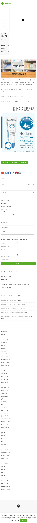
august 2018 (4, 396)
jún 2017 (3, 435)
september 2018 (5, 393)
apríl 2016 (4, 475)
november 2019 (5, 362)
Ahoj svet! (19, 300)
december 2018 (5, 385)
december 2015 (5, 486)
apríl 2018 (4, 407)
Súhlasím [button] (23, 520)
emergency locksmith (7, 308)
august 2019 (4, 368)
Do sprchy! (4, 279)
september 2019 (5, 365)
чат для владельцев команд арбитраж (12, 316)
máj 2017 (3, 438)
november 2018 (5, 387)
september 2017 (5, 427)
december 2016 (5, 452)
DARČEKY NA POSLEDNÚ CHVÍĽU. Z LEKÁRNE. (13, 282)
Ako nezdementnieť (6, 276)
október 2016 (4, 458)
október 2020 (4, 340)
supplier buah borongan (8, 304)
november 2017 (5, 421)
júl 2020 (3, 345)
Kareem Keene (5, 300)
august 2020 (4, 342)
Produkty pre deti (5, 246)
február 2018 (4, 413)
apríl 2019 (4, 373)
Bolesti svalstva (5, 203)
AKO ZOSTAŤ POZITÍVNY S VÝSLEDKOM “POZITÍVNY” (15, 285)
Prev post (5, 184)
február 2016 (4, 481)
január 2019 (4, 382)
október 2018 (4, 390)
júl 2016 (3, 466)
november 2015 (5, 489)
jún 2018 (3, 402)
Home (3, 44)
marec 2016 (4, 478)
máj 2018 (3, 404)
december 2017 (5, 418)
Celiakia (3, 253)
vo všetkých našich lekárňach (20, 101)
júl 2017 (3, 433)
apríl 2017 (4, 441)
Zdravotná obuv (5, 259)
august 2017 (4, 430)
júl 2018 (3, 399)
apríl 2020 (4, 351)
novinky (3, 212)
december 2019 (5, 359)
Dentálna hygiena (5, 256)
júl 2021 (3, 334)
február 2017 (4, 447)
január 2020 (4, 357)
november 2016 (5, 455)
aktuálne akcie (5, 200)
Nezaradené (4, 209)
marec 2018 (4, 410)
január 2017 (4, 450)
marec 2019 (4, 376)
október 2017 (4, 424)
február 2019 (4, 379)
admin (16, 177)
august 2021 (4, 331)
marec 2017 (4, 444)
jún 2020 (3, 348)
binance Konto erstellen (7, 312)
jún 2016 (3, 469)
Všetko (3, 243)
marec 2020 (4, 354)
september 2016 (5, 461)
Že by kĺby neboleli (6, 287)
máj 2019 (3, 371)
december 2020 (5, 337)
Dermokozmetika (6, 206)
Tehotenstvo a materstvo (8, 215)
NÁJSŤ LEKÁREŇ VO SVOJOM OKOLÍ (15, 162)
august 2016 (4, 464)
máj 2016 (3, 472)
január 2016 (4, 483)
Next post (31, 184)
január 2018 (4, 416)
